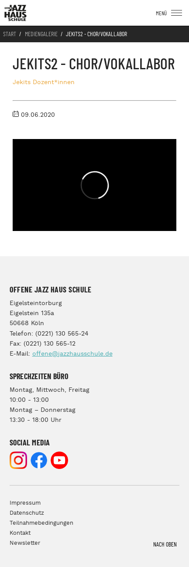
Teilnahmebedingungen (41, 523)
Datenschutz (27, 513)
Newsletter (25, 543)
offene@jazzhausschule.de (72, 354)
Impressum (25, 503)
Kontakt (20, 533)
